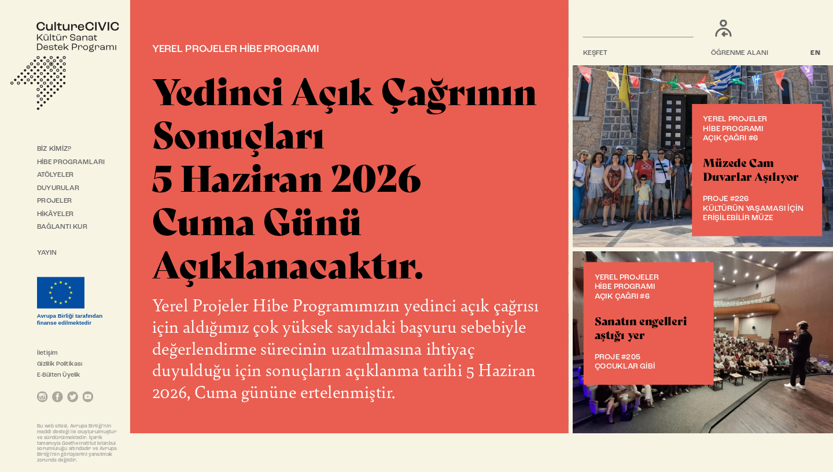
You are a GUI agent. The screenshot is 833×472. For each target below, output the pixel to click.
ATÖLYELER (55, 175)
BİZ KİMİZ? (54, 149)
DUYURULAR (58, 188)
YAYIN (47, 253)
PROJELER (54, 201)
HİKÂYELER (55, 214)
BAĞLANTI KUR (62, 227)
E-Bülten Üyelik (58, 375)
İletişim (47, 353)
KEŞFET (595, 53)
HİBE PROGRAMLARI (71, 162)
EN (815, 53)
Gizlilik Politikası (59, 364)
